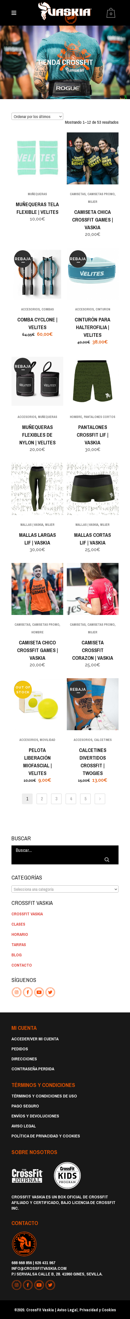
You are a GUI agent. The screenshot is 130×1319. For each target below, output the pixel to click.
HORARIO (19, 934)
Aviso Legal (23, 1126)
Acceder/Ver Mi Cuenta (35, 1039)
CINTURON (103, 309)
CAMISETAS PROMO (101, 194)
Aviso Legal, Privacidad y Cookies (86, 1310)
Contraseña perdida (32, 1069)
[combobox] (37, 116)
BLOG (16, 955)
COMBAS (48, 309)
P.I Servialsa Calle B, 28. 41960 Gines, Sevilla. (57, 1274)
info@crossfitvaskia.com (39, 1268)
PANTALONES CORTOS (99, 417)
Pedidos (19, 1049)
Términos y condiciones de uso (44, 1096)
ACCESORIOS (30, 309)
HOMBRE (76, 417)
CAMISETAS (78, 194)
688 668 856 (21, 1262)
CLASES (18, 924)
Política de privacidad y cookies (45, 1136)
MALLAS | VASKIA (31, 525)
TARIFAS (18, 944)
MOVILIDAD (47, 740)
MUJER (92, 202)
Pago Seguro (25, 1106)
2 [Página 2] (42, 798)
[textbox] (65, 889)
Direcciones (24, 1059)
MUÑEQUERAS (37, 194)
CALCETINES (103, 740)
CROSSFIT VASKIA (27, 914)
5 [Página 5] (85, 798)
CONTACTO (21, 965)
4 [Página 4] (71, 798)
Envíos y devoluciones (35, 1116)
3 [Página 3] (56, 798)
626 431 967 (45, 1262)
